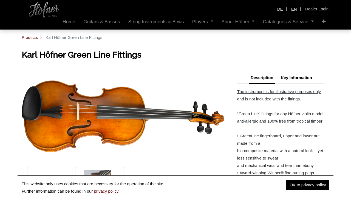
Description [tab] (262, 77)
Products (30, 37)
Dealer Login (317, 9)
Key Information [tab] (296, 77)
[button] (324, 21)
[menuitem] (68, 21)
